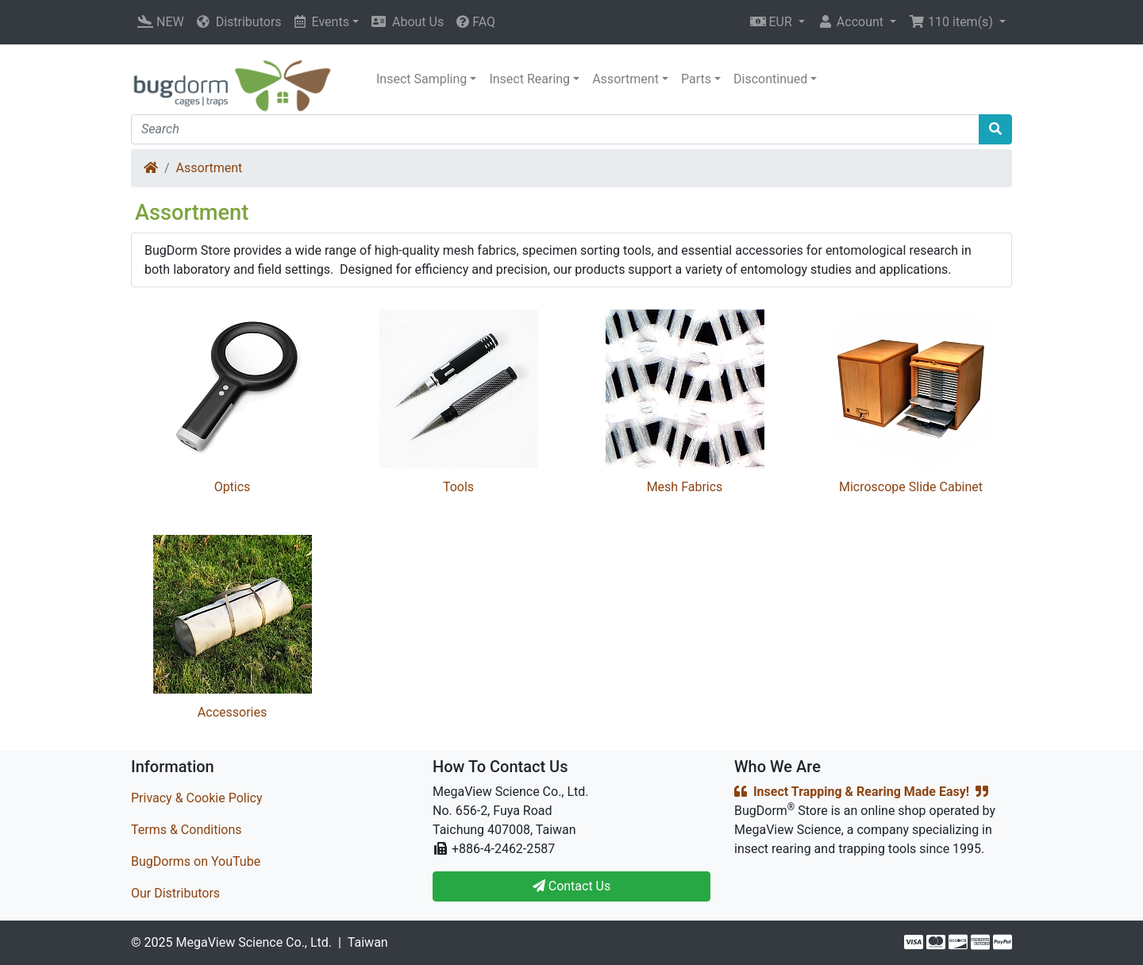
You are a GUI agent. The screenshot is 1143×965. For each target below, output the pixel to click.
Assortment (209, 167)
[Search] (555, 129)
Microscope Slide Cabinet (911, 486)
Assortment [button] (625, 79)
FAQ (475, 21)
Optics (232, 486)
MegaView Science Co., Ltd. (253, 942)
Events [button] (321, 21)
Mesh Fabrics (685, 486)
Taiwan (368, 942)
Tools (458, 486)
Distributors (239, 21)
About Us (407, 21)
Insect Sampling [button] (421, 79)
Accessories (232, 712)
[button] (777, 22)
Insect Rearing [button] (529, 79)
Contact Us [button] (572, 886)
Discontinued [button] (770, 79)
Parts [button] (696, 79)
